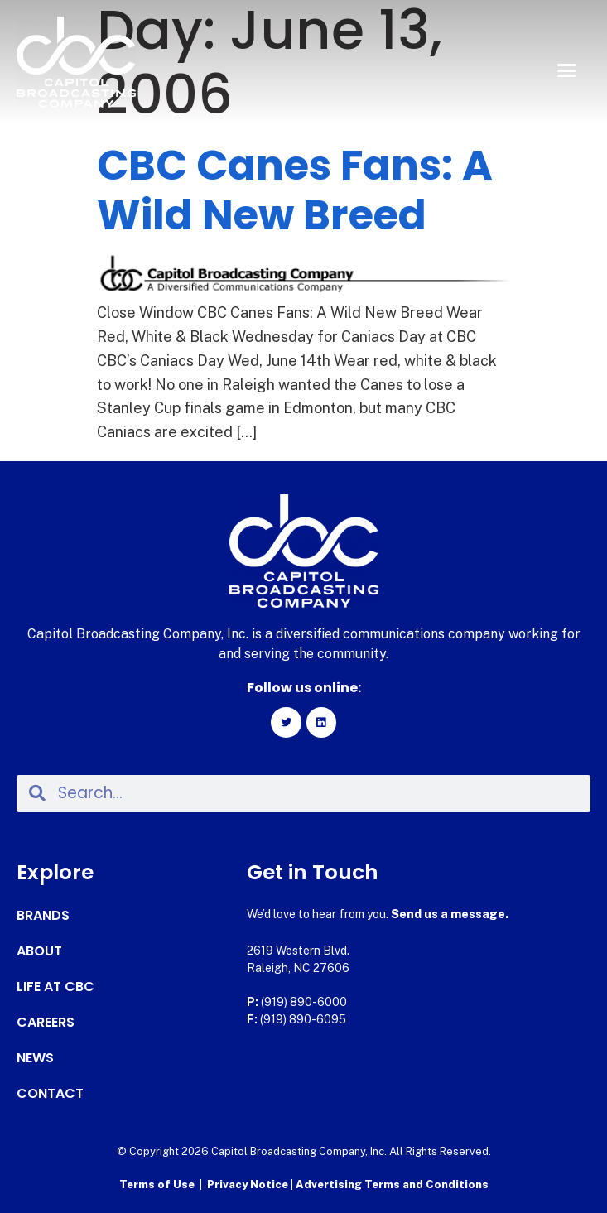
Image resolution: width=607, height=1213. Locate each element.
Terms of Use (157, 1184)
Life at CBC (55, 987)
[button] (566, 70)
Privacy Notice (249, 1184)
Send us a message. (449, 914)
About (39, 951)
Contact (50, 1093)
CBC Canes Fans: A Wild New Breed (295, 190)
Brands (43, 915)
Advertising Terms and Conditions (392, 1184)
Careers (46, 1022)
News (35, 1058)
